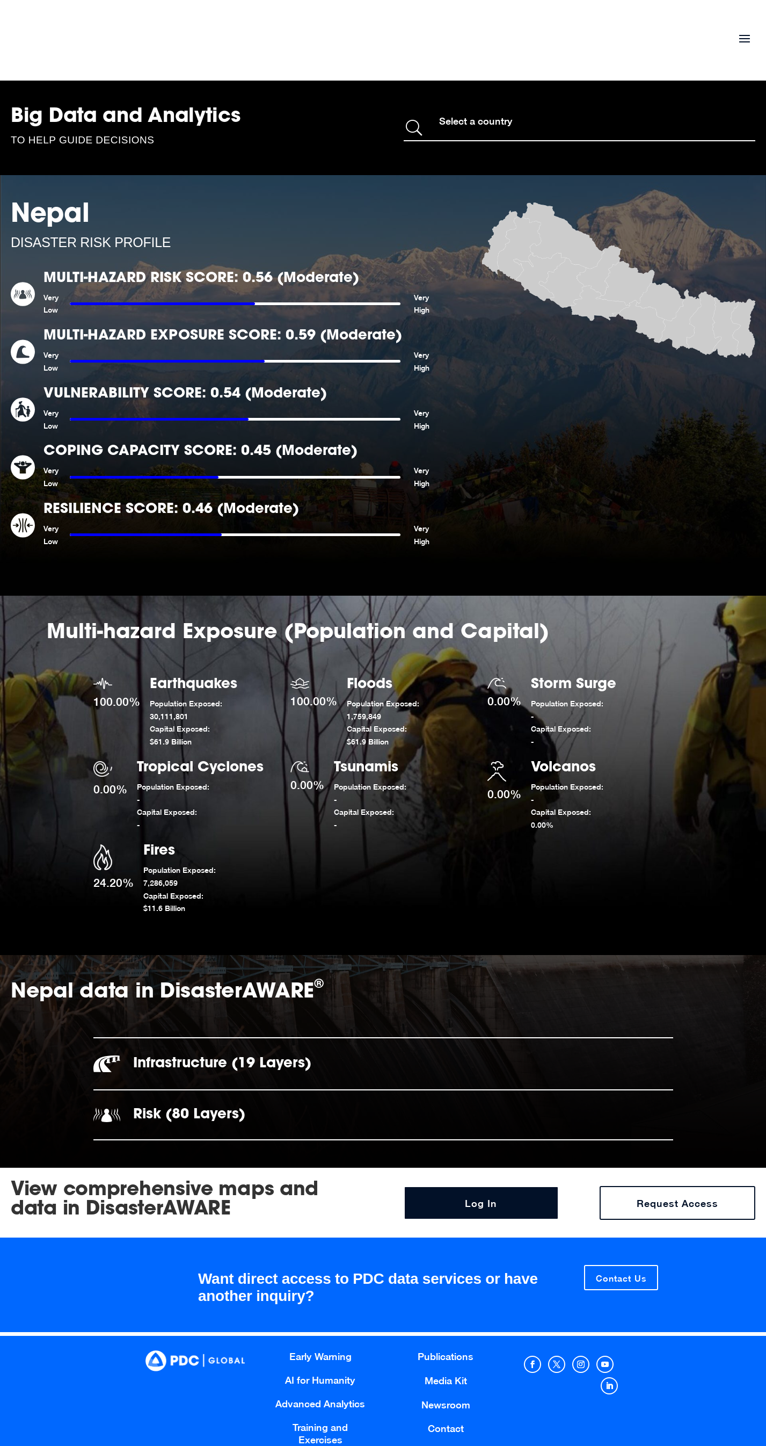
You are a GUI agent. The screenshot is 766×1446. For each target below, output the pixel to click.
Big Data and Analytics (125, 117)
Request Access (677, 1203)
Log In (481, 1203)
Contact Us (621, 1278)
